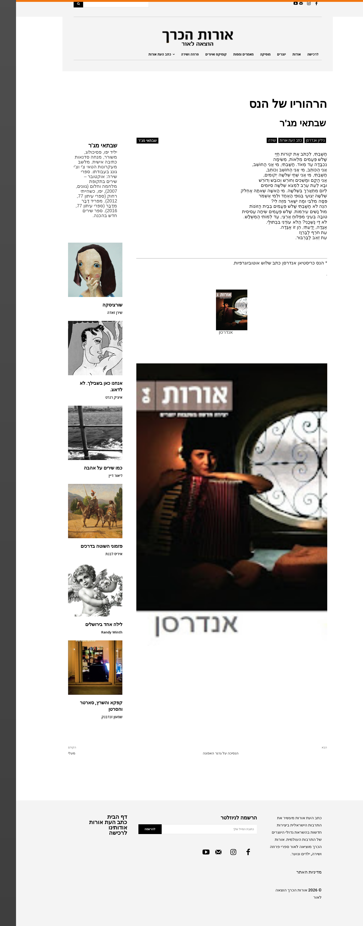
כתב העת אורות (274, 140)
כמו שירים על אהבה (87, 468)
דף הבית (101, 817)
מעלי (55, 753)
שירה (256, 140)
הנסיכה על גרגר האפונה (204, 753)
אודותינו (101, 827)
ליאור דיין (99, 475)
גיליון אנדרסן (299, 140)
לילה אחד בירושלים (87, 624)
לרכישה (102, 833)
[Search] (62, 3)
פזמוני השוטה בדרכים (85, 546)
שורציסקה (96, 305)
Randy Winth (95, 632)
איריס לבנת (97, 553)
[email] (193, 829)
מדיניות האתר (293, 872)
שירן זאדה (98, 312)
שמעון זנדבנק (95, 716)
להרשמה (133, 829)
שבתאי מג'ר (86, 145)
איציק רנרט (97, 397)
